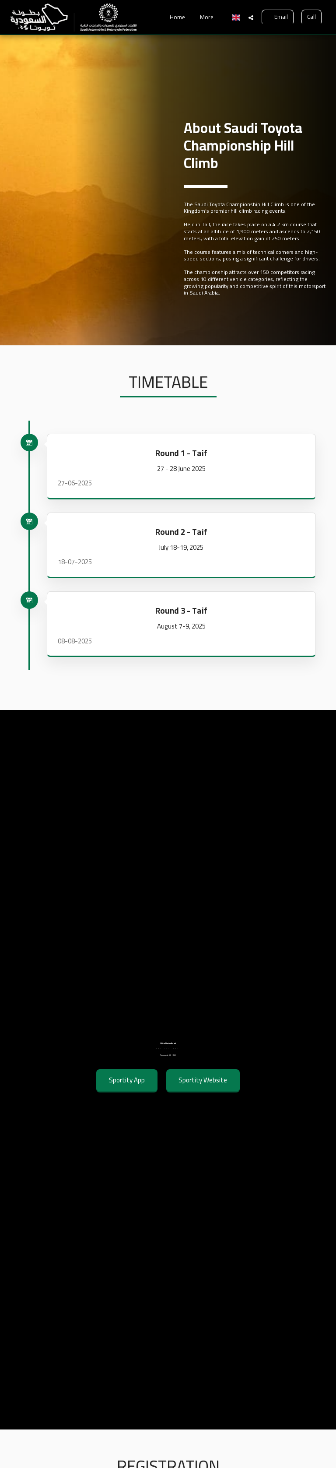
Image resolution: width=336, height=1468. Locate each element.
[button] (251, 17)
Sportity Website (202, 1095)
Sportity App (127, 1095)
